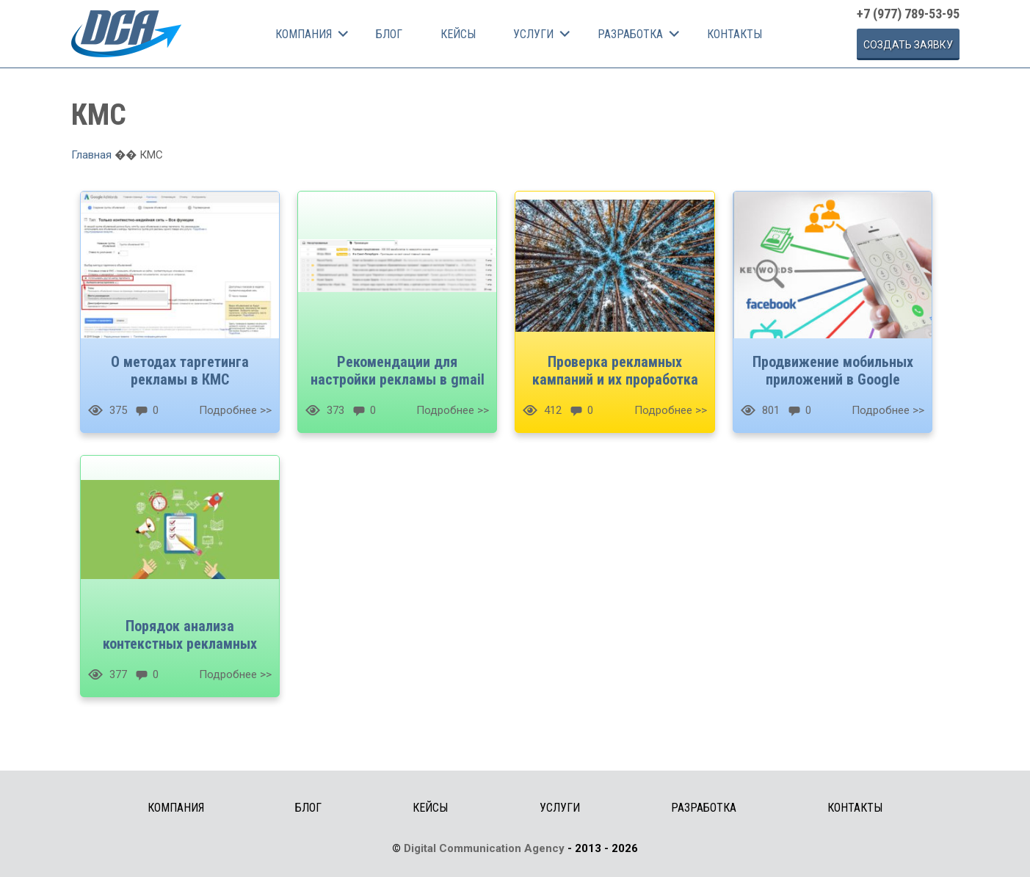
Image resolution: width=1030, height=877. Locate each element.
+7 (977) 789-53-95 (908, 13)
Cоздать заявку (908, 45)
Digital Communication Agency (484, 848)
